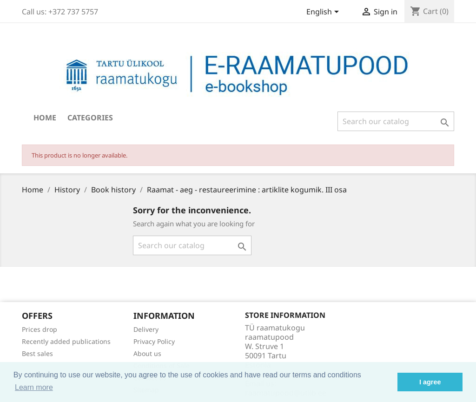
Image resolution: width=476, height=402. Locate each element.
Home (44, 117)
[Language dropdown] (324, 12)
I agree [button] (430, 382)
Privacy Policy (154, 341)
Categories (90, 117)
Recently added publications (66, 341)
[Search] (395, 121)
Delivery (146, 329)
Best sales (37, 353)
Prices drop (39, 329)
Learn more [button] (34, 387)
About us (147, 353)
